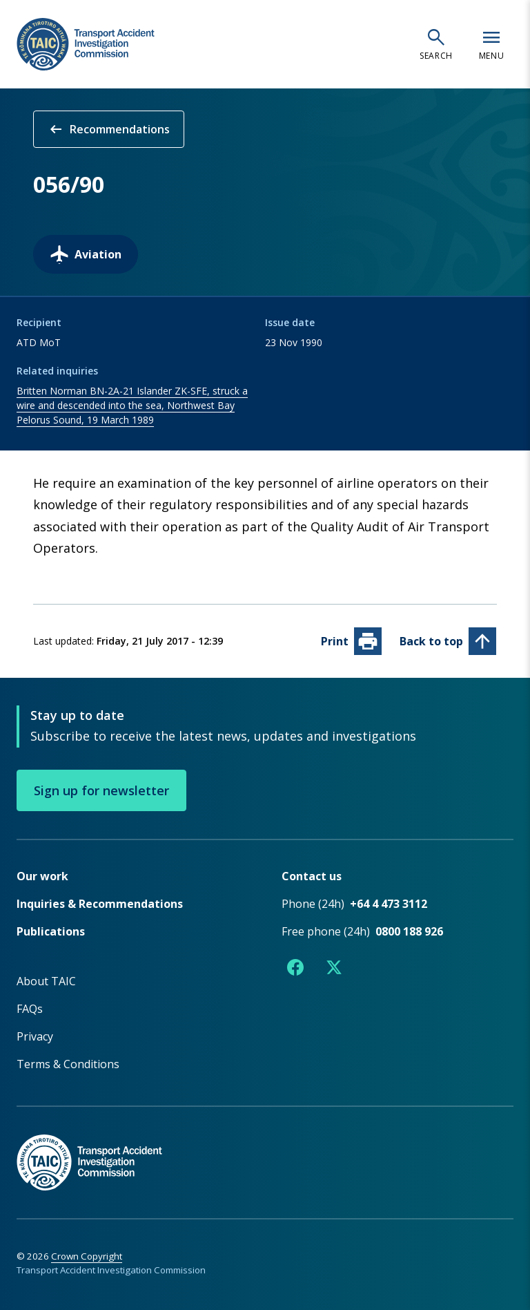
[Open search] (436, 44)
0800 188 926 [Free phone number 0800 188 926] (409, 930)
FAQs (30, 1008)
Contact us (312, 875)
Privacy (35, 1035)
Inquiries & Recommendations (100, 903)
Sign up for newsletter (101, 789)
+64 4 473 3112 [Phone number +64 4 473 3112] (388, 903)
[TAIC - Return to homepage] (265, 1147)
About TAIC (46, 980)
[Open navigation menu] (491, 44)
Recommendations (109, 129)
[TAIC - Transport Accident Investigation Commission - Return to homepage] (86, 44)
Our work (42, 875)
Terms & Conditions (68, 1063)
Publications (51, 930)
